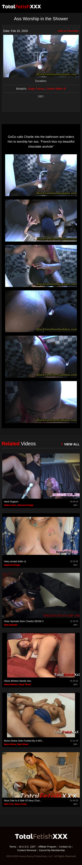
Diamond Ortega (25, 505)
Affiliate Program (47, 846)
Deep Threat (25, 684)
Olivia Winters (11, 684)
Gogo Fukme (36, 88)
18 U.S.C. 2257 (27, 846)
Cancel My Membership (52, 850)
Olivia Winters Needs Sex (17, 681)
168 (41, 96)
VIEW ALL (72, 444)
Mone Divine (10, 744)
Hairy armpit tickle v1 (15, 561)
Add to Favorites (67, 31)
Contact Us (65, 846)
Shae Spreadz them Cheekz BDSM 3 (23, 621)
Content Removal (26, 850)
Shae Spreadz (10, 625)
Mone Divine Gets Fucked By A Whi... (24, 740)
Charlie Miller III (56, 88)
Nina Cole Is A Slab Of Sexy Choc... (23, 800)
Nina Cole (8, 804)
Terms (12, 846)
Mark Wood (22, 744)
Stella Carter (10, 505)
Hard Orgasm (11, 501)
